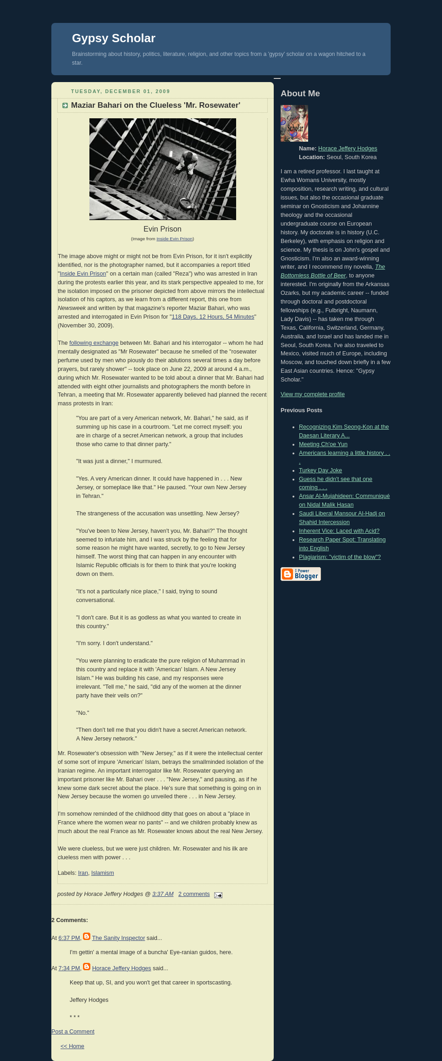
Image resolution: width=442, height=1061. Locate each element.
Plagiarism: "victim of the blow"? (340, 557)
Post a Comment (72, 1031)
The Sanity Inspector (118, 938)
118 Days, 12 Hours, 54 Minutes (212, 317)
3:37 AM (163, 894)
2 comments (194, 894)
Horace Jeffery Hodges (121, 968)
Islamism (102, 873)
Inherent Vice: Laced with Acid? (339, 531)
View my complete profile (313, 394)
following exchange (93, 343)
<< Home (72, 1046)
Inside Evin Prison (83, 274)
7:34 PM (69, 968)
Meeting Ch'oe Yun (323, 444)
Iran (83, 873)
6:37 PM (69, 938)
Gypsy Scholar (113, 38)
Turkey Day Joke (320, 470)
